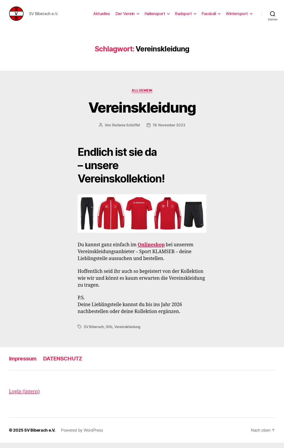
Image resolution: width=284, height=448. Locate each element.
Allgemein (142, 96)
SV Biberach (94, 332)
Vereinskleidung (142, 112)
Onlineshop (151, 250)
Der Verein (125, 16)
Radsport (183, 16)
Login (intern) (24, 397)
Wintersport (237, 16)
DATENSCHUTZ (62, 363)
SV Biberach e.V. (39, 435)
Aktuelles (101, 16)
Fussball (209, 16)
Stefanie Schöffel (126, 130)
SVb (109, 332)
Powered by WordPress (82, 435)
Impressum (22, 363)
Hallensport (155, 16)
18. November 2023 (169, 130)
